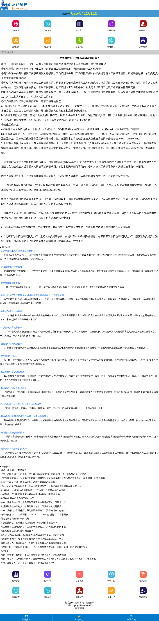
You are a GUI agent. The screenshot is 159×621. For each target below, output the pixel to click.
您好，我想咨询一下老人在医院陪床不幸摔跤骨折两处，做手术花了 (33, 502)
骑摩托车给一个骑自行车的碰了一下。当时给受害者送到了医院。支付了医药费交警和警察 (44, 547)
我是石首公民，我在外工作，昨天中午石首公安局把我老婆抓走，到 (33, 542)
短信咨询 (79, 602)
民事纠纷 (5, 551)
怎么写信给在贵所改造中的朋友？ (17, 530)
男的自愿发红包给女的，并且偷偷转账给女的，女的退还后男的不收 (33, 526)
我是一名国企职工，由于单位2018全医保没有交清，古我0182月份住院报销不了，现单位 (43, 474)
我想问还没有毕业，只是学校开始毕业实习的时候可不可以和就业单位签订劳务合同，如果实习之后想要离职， (54, 478)
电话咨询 (69, 602)
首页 (4, 52)
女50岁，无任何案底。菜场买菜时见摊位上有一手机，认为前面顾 (32, 534)
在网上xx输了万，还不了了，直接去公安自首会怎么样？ (28, 563)
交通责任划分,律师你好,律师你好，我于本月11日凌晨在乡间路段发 (33, 490)
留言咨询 (90, 602)
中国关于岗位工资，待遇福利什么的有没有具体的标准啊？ (29, 482)
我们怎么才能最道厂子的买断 (15, 518)
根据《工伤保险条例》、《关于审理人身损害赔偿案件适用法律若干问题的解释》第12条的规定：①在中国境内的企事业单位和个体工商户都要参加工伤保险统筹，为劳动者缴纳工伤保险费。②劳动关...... (78, 255)
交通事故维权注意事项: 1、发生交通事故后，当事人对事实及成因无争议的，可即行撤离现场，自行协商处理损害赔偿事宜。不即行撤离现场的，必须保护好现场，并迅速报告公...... (79, 271)
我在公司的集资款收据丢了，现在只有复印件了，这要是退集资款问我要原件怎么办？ (42, 486)
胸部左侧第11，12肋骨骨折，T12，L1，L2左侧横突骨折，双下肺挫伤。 (35, 514)
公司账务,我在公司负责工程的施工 (17, 498)
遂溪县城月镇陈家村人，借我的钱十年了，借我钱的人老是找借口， (33, 506)
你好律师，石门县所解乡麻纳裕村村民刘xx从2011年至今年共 (30, 494)
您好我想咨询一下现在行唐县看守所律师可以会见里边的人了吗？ (32, 538)
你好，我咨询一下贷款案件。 (15, 470)
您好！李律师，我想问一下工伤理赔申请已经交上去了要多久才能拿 (33, 555)
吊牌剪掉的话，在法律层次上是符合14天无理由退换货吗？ (29, 522)
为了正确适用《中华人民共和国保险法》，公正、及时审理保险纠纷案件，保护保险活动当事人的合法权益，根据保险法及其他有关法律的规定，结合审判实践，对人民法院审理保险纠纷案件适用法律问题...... (79, 299)
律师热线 (26, 617)
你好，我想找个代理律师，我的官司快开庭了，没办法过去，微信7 (33, 510)
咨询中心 (79, 617)
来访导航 (131, 617)
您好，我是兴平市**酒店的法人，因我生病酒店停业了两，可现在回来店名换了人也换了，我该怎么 (48, 559)
